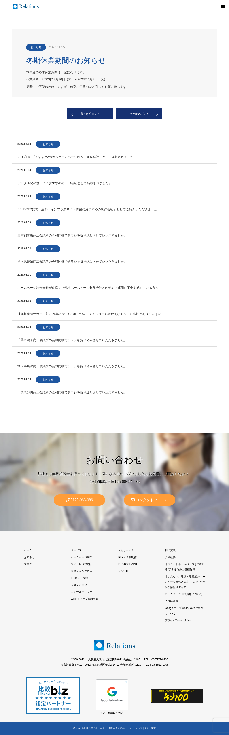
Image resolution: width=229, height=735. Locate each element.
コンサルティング (81, 591)
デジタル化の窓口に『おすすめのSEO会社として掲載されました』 (64, 183)
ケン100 (123, 571)
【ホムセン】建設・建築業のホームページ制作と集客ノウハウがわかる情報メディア (185, 582)
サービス (76, 550)
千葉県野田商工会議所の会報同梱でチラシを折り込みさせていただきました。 (72, 392)
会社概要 (170, 557)
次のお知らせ (139, 114)
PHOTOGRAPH (127, 564)
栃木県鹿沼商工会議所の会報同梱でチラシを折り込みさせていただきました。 (72, 261)
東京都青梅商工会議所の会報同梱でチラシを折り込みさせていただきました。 (72, 235)
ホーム (28, 550)
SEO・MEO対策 (81, 564)
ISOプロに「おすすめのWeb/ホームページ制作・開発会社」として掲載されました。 (77, 157)
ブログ (28, 564)
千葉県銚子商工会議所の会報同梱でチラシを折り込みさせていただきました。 (72, 340)
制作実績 (170, 550)
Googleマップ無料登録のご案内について (184, 610)
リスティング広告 (81, 571)
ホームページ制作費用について (183, 594)
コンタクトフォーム (149, 500)
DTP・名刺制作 (127, 557)
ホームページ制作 (81, 557)
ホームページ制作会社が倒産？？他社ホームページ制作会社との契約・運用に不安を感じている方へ (87, 287)
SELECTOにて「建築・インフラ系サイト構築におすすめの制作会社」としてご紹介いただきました (87, 209)
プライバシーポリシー (178, 620)
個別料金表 (171, 601)
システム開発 (79, 585)
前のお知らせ (90, 114)
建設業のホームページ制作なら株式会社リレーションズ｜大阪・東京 (121, 728)
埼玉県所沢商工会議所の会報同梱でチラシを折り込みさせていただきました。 (72, 366)
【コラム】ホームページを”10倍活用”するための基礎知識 (184, 567)
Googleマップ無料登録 (84, 598)
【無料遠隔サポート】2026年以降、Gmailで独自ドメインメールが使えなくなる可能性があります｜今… (90, 314)
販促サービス (126, 550)
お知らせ (36, 47)
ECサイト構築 (79, 578)
